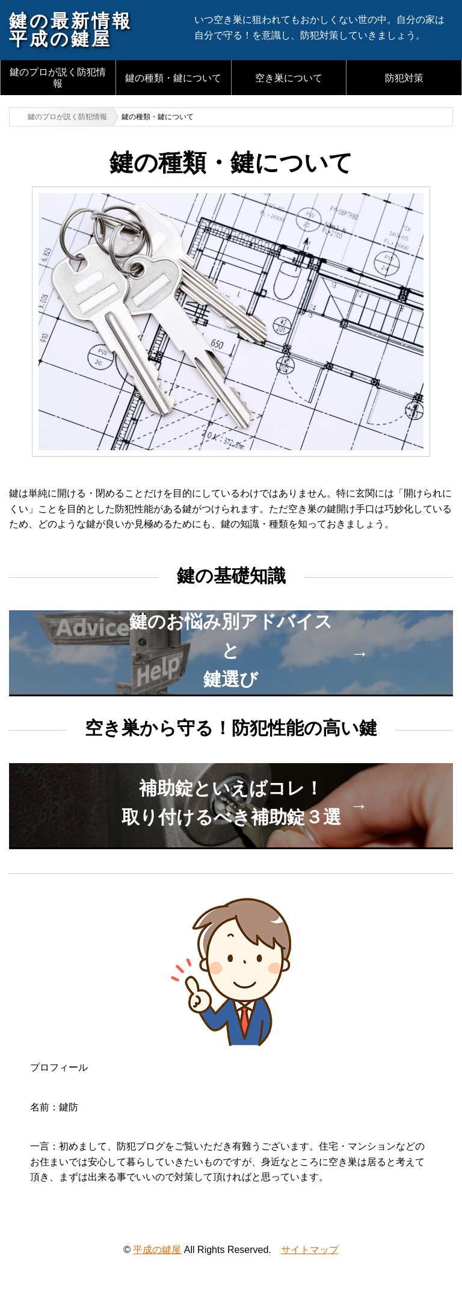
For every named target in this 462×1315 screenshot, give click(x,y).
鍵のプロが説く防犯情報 (58, 77)
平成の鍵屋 (157, 1250)
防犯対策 (404, 78)
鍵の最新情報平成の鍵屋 (70, 30)
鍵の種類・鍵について (173, 78)
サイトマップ (310, 1250)
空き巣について (288, 78)
